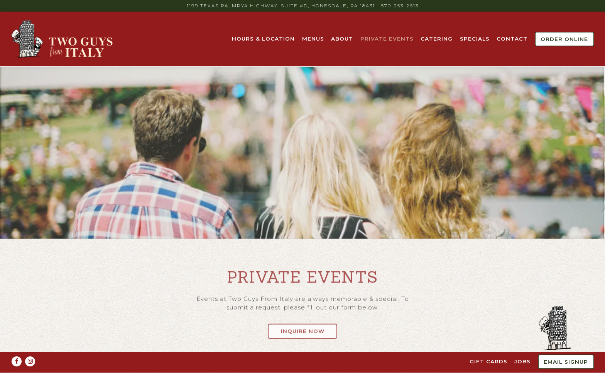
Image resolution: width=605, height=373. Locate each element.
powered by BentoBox (303, 365)
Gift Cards (488, 345)
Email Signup (566, 346)
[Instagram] (30, 346)
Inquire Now (302, 328)
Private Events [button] (387, 39)
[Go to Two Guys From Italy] (281, 5)
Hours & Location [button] (263, 39)
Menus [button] (313, 39)
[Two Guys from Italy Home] (63, 38)
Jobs (522, 345)
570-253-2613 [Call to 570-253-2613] (400, 6)
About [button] (342, 39)
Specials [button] (475, 39)
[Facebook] (17, 346)
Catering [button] (437, 39)
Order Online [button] (564, 39)
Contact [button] (512, 39)
